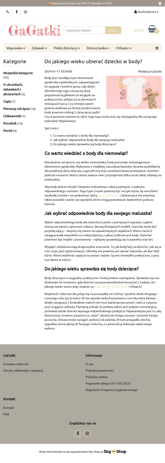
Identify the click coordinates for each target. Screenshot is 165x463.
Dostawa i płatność (16, 364)
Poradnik (10, 123)
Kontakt (8, 407)
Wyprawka (15, 48)
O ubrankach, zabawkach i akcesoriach (13, 89)
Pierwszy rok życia (16, 108)
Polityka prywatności (100, 370)
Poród (8, 130)
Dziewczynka (98, 48)
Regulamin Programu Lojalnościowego (112, 390)
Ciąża (7, 101)
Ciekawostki (12, 116)
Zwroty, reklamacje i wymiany (23, 370)
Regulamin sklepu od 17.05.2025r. (108, 383)
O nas (89, 364)
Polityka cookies (97, 377)
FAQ (6, 414)
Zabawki (39, 48)
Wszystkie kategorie (18, 73)
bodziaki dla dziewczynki (111, 286)
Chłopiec (124, 48)
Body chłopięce (108, 195)
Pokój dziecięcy (67, 48)
